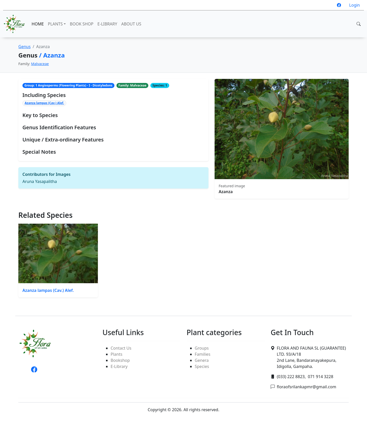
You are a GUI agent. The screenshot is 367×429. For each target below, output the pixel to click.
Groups (202, 348)
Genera (202, 360)
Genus (24, 46)
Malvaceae (40, 63)
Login (354, 5)
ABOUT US (131, 24)
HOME (38, 24)
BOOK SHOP (81, 24)
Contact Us (121, 348)
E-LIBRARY (107, 24)
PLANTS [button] (55, 24)
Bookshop (120, 360)
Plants (116, 354)
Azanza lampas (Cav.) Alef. (44, 103)
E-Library (119, 366)
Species (202, 366)
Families (202, 354)
